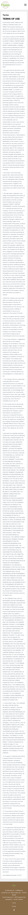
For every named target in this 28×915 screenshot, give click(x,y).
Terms (14, 903)
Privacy (14, 906)
